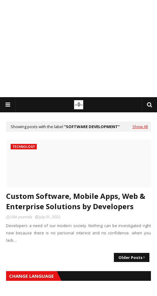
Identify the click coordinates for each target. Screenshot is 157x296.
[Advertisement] (78, 48)
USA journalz (21, 216)
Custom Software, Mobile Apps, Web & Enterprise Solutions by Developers (75, 201)
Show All (140, 126)
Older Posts (130, 257)
